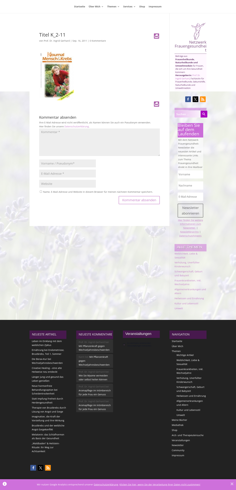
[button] (188, 99)
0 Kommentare (98, 40)
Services (127, 6)
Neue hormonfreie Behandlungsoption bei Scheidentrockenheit (45, 389)
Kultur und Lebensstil (186, 303)
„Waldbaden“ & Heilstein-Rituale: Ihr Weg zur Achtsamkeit (46, 447)
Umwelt (179, 308)
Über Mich (94, 6)
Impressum (155, 6)
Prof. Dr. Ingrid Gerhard (57, 40)
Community (178, 450)
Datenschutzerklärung (76, 126)
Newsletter (178, 445)
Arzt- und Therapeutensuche (188, 435)
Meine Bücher (179, 419)
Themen (111, 6)
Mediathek (177, 425)
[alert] (141, 344)
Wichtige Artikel (185, 355)
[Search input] (187, 114)
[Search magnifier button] (203, 114)
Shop (142, 6)
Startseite (79, 6)
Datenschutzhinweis (190, 235)
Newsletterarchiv (189, 231)
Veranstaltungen (181, 440)
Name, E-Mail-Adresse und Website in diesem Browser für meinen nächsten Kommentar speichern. (98, 191)
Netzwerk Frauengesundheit (190, 37)
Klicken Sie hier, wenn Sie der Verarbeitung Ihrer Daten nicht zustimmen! (159, 484)
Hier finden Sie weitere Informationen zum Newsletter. (190, 224)
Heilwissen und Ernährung (189, 298)
